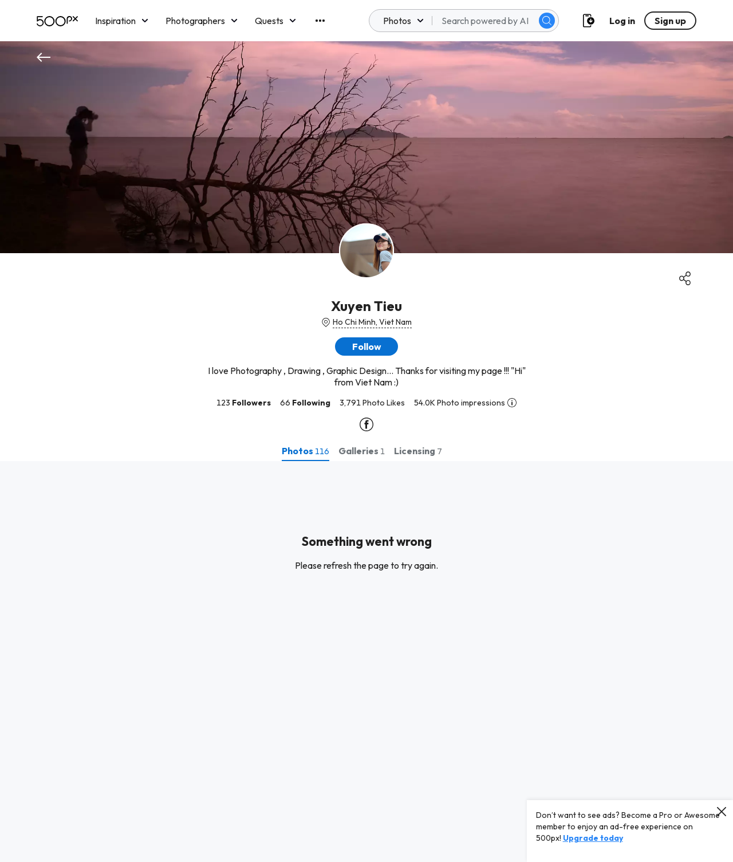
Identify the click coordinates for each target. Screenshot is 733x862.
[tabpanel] (366, 661)
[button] (366, 346)
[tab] (305, 450)
